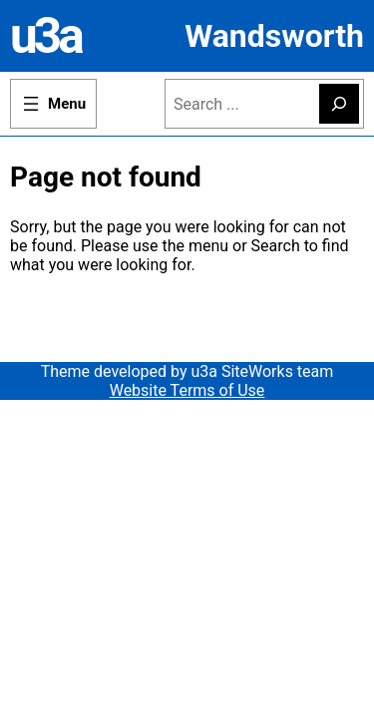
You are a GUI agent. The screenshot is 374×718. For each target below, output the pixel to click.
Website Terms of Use (187, 390)
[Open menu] (53, 104)
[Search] (339, 104)
